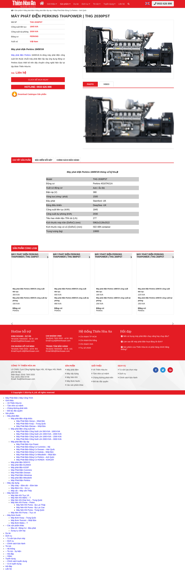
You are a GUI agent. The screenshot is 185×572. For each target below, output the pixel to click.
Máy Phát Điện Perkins (20, 480)
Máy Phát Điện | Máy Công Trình (19, 398)
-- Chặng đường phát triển (16, 408)
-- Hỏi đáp (9, 554)
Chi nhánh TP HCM (88, 336)
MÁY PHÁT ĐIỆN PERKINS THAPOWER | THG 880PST (67, 255)
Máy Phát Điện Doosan (20, 473)
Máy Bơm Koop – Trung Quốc (23, 518)
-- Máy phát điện (12, 416)
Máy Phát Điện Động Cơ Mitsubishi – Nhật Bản (36, 454)
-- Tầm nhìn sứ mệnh (14, 406)
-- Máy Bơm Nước (13, 515)
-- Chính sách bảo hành (15, 543)
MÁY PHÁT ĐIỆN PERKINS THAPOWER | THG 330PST (25, 255)
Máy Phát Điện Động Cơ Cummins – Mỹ (33, 447)
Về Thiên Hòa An (99, 370)
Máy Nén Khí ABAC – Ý (21, 498)
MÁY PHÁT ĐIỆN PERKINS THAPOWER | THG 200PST (108, 255)
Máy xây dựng (72, 374)
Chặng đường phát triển (102, 377)
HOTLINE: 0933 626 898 (38, 87)
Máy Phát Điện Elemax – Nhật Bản (31, 426)
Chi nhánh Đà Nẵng (88, 340)
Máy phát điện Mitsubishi (21, 478)
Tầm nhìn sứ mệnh (100, 374)
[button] (12, 323)
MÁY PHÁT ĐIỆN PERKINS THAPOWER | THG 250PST (150, 255)
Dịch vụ (86, 4)
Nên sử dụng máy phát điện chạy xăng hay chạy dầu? (146, 336)
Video (106, 84)
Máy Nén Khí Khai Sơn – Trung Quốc (26, 500)
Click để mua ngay (38, 80)
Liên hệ (121, 4)
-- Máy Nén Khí (11, 493)
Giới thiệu (52, 4)
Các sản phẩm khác (74, 385)
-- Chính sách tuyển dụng (16, 561)
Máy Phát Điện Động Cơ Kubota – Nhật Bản (35, 452)
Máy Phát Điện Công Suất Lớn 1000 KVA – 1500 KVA (38, 436)
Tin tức (97, 4)
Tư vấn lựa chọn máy (127, 370)
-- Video (8, 556)
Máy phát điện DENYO (20, 462)
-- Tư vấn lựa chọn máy (15, 538)
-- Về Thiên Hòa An (13, 403)
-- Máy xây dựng (12, 483)
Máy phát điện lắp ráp (44, 10)
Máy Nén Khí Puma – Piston (23, 502)
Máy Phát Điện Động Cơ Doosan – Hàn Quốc (35, 449)
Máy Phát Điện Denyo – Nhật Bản (30, 421)
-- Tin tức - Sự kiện (13, 551)
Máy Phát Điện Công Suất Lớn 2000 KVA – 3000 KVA (38, 439)
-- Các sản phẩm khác (14, 525)
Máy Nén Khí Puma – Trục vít (23, 513)
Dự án (76, 4)
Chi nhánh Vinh (86, 344)
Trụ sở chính (85, 348)
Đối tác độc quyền (99, 381)
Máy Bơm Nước (72, 381)
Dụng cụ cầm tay (18, 531)
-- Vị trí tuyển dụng (13, 564)
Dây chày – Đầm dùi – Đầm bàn (24, 485)
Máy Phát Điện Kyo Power (27, 444)
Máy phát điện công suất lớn (23, 429)
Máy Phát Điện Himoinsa (21, 475)
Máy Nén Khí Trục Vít (20, 495)
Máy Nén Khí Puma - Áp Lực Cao (30, 507)
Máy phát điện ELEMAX (21, 465)
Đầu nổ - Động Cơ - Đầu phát (23, 528)
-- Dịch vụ (9, 541)
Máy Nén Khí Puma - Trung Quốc (30, 510)
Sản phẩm (65, 4)
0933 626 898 (163, 3)
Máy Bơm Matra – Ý (19, 523)
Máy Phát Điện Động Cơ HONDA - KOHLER (35, 460)
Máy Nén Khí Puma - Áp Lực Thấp (30, 505)
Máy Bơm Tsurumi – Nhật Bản (23, 520)
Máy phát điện (29, 10)
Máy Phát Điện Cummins (21, 470)
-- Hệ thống (10, 549)
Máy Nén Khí (71, 377)
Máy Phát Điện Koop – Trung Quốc (31, 424)
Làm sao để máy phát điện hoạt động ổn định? (143, 342)
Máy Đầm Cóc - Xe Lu (20, 488)
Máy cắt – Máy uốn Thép (21, 491)
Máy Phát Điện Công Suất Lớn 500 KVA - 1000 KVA (38, 431)
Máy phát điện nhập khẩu (21, 418)
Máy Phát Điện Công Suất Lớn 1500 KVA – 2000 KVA (38, 434)
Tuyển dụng (109, 4)
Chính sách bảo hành (127, 377)
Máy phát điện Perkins (21, 55)
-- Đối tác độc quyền (14, 411)
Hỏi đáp (8, 566)
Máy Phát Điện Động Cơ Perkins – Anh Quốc (70, 10)
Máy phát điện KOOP (20, 467)
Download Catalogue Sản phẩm (32, 94)
